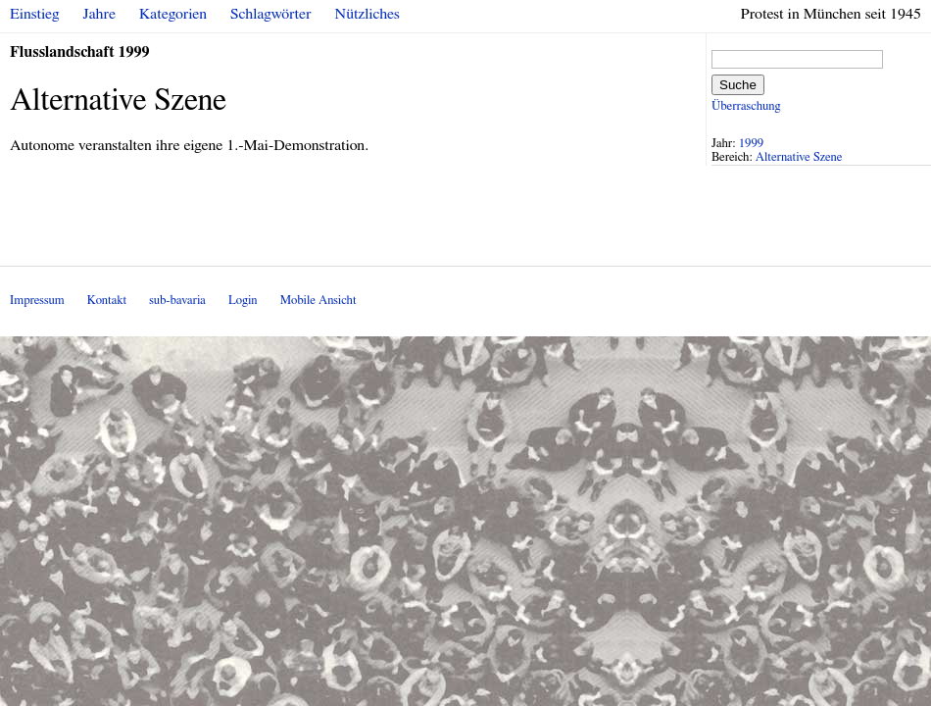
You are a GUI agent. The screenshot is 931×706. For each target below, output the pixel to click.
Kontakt (106, 300)
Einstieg (35, 14)
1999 (751, 143)
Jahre (99, 14)
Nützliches (367, 14)
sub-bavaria (177, 300)
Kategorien (173, 14)
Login (243, 300)
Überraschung (745, 106)
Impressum (37, 300)
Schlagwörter (270, 14)
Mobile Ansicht (318, 300)
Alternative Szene (799, 157)
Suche (738, 84)
